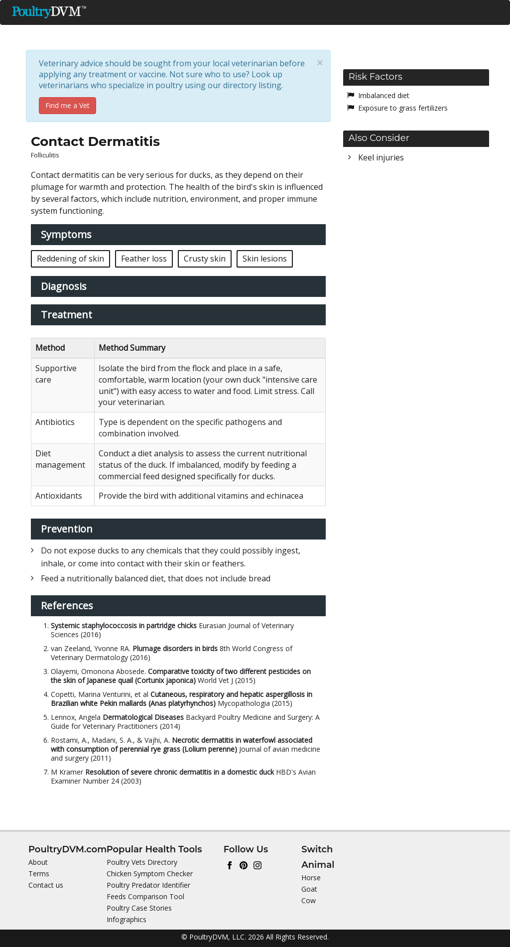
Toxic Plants (356, 32)
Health (236, 32)
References (67, 605)
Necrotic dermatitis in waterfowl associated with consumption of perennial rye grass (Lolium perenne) (181, 744)
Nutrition (181, 32)
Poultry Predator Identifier (148, 885)
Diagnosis (64, 286)
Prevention (67, 529)
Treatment (66, 314)
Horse (311, 877)
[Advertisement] (416, 242)
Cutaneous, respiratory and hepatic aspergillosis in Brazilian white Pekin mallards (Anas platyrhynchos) (181, 698)
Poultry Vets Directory (142, 862)
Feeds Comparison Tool (145, 896)
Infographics (126, 919)
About (38, 862)
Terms (38, 873)
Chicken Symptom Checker (150, 873)
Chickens (122, 32)
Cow (308, 900)
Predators (292, 32)
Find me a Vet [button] (67, 105)
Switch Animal (462, 57)
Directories (421, 32)
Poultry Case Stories (139, 908)
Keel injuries (381, 157)
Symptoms (66, 234)
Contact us (45, 885)
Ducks (69, 32)
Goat (309, 889)
